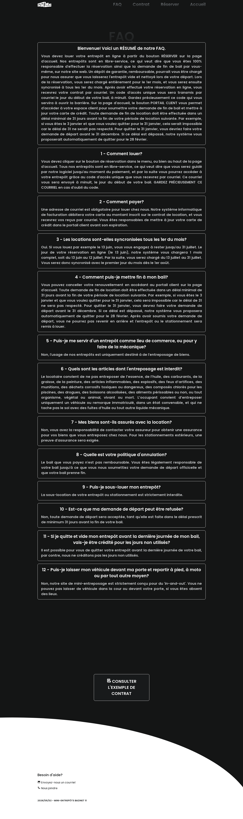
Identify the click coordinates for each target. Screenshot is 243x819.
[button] (44, 4)
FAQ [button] (117, 4)
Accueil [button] (198, 4)
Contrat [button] (141, 4)
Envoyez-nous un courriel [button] (56, 782)
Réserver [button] (170, 4)
